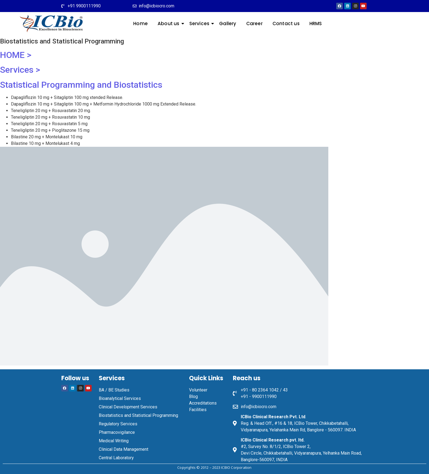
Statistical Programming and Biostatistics (81, 85)
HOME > (15, 55)
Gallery (227, 23)
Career (254, 23)
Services (200, 23)
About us (170, 23)
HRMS (315, 23)
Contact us (286, 23)
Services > (20, 70)
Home (140, 23)
